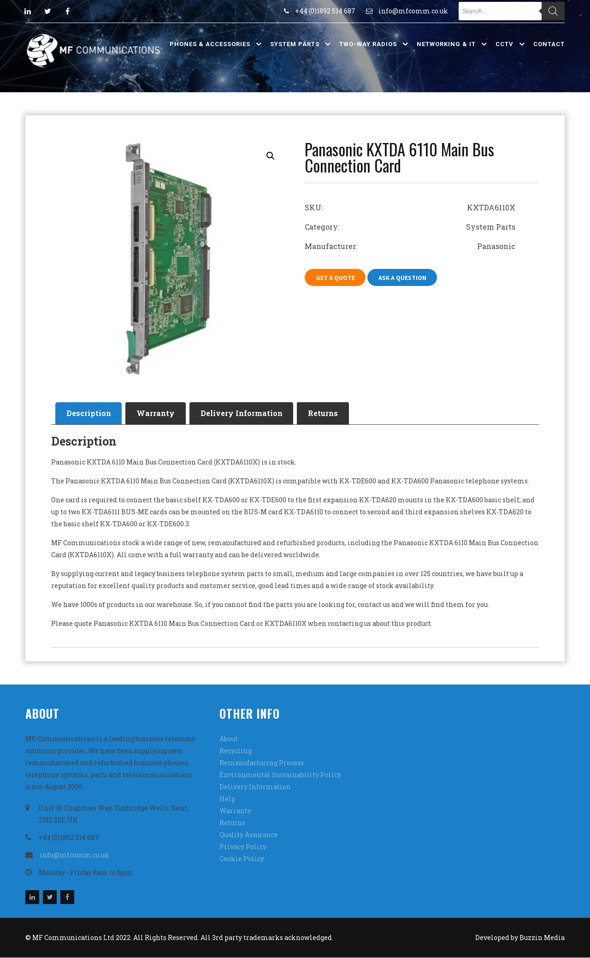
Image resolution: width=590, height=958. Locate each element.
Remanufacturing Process (261, 763)
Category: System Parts (410, 227)
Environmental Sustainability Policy (280, 775)
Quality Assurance (248, 835)
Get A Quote (335, 278)
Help (227, 799)
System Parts (294, 44)
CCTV (504, 44)
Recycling (235, 751)
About (228, 739)
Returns (330, 413)
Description (89, 413)
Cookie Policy (241, 859)
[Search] (553, 11)
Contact (549, 44)
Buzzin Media (542, 938)
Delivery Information (247, 413)
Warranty (159, 413)
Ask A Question (404, 278)
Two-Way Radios (368, 44)
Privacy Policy (242, 847)
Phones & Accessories (210, 44)
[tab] (89, 413)
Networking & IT (446, 44)
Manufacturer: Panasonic (410, 246)
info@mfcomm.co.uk (413, 10)
